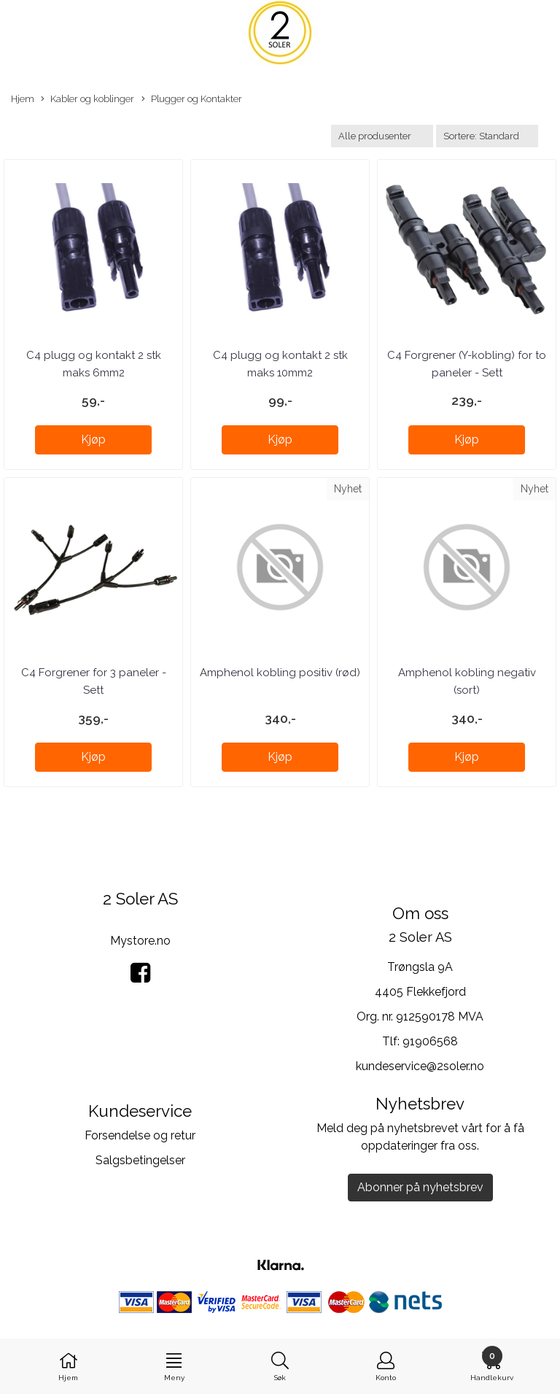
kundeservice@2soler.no (420, 1066)
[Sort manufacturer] (382, 136)
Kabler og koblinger (87, 99)
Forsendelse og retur (140, 1135)
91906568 (430, 1041)
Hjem (22, 98)
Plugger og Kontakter (191, 99)
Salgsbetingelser (140, 1160)
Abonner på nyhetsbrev (420, 1187)
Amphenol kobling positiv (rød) (280, 672)
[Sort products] (487, 136)
